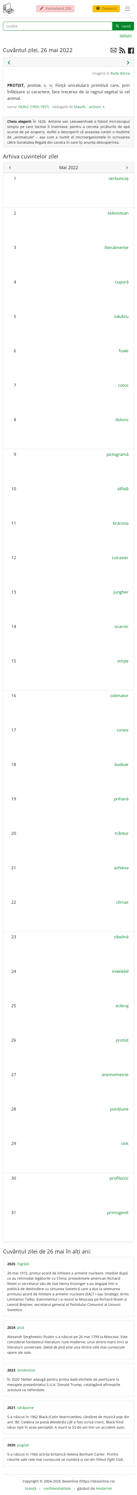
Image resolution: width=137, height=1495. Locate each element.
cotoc (123, 385)
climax (122, 902)
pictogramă (118, 454)
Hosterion (104, 1488)
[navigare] (127, 8)
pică (20, 1327)
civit (125, 1143)
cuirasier (120, 557)
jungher (121, 592)
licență (30, 1488)
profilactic (119, 1178)
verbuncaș (119, 178)
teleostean (118, 213)
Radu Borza (120, 73)
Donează (106, 8)
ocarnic (122, 626)
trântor (122, 833)
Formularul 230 (55, 8)
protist (122, 1040)
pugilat (23, 1445)
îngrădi (23, 1263)
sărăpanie (25, 1407)
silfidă (123, 489)
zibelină (121, 937)
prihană (121, 799)
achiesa (121, 868)
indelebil (120, 971)
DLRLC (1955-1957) (33, 106)
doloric (122, 419)
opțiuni (126, 35)
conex (123, 730)
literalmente (117, 247)
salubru (121, 316)
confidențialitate (57, 1488)
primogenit (118, 1212)
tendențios (26, 1370)
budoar (122, 764)
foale (124, 351)
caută (123, 26)
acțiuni (95, 106)
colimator (119, 695)
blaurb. (80, 106)
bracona (121, 523)
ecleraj (122, 1005)
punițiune (119, 1109)
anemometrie (115, 1074)
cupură (122, 282)
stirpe (123, 661)
